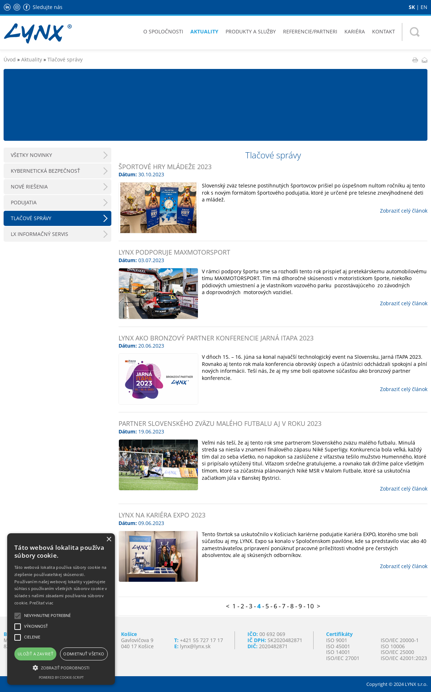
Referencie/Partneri (310, 31)
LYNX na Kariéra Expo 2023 (162, 515)
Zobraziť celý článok (403, 210)
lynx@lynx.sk (195, 646)
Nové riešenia (29, 186)
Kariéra (354, 31)
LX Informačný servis (39, 234)
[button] (61, 667)
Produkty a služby (251, 31)
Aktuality (204, 31)
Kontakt (383, 31)
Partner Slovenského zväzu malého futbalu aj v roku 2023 (220, 423)
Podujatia (24, 202)
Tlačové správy (65, 59)
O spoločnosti (163, 31)
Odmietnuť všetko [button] (83, 653)
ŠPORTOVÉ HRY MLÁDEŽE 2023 (165, 166)
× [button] (108, 539)
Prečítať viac (41, 602)
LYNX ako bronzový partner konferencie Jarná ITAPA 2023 (216, 338)
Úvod (10, 59)
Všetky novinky (31, 155)
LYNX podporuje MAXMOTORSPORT (174, 252)
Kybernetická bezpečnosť (45, 170)
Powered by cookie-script (61, 677)
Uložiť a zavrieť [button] (35, 653)
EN (424, 7)
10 (310, 606)
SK (412, 7)
